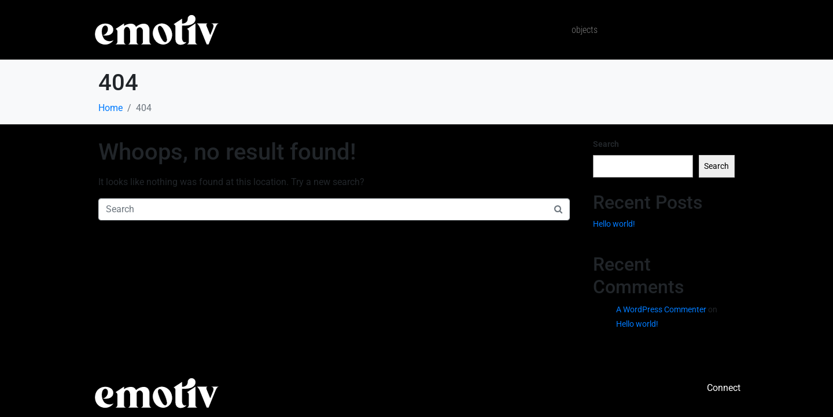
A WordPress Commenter (661, 309)
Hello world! (614, 223)
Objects (585, 29)
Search (606, 144)
